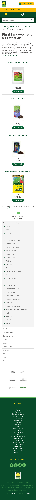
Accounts (18, 412)
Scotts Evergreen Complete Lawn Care (18, 171)
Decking (9, 233)
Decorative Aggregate (13, 240)
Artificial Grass (10, 244)
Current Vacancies (18, 432)
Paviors (8, 261)
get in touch (11, 208)
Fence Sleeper (11, 250)
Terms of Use (18, 452)
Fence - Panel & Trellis (13, 271)
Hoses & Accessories (13, 299)
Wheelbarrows (11, 320)
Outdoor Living (8, 336)
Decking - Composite (13, 237)
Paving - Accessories (13, 306)
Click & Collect (18, 434)
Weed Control (10, 316)
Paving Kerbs (10, 257)
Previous (13, 213)
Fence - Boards (11, 268)
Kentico (14, 493)
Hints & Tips (18, 418)
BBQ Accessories (11, 230)
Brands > (23, 388)
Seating (8, 323)
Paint (4, 357)
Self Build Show (18, 416)
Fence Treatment (11, 285)
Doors (5, 343)
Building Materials (9, 329)
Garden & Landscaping (11, 223)
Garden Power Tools (12, 289)
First (6, 213)
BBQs (8, 226)
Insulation (6, 350)
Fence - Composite (12, 247)
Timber (5, 340)
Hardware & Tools (8, 332)
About (18, 426)
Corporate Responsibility (18, 436)
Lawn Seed (9, 302)
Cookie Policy (18, 446)
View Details (18, 91)
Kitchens (6, 354)
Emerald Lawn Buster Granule (18, 63)
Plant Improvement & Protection (17, 309)
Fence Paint (10, 282)
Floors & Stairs (7, 347)
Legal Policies (18, 440)
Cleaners (9, 264)
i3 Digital (28, 493)
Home (4, 26)
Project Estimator (18, 414)
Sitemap (18, 430)
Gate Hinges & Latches (13, 295)
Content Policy (18, 444)
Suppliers (18, 424)
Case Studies (18, 420)
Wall (7, 313)
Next (24, 213)
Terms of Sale (18, 450)
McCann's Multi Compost (18, 135)
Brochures (18, 422)
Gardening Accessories (13, 292)
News (18, 410)
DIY (21, 26)
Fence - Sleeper (11, 278)
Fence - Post (10, 275)
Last (29, 213)
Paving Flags (10, 254)
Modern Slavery (18, 448)
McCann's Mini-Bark (18, 99)
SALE (4, 361)
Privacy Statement (18, 442)
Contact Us (18, 438)
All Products (13, 26)
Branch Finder (18, 428)
